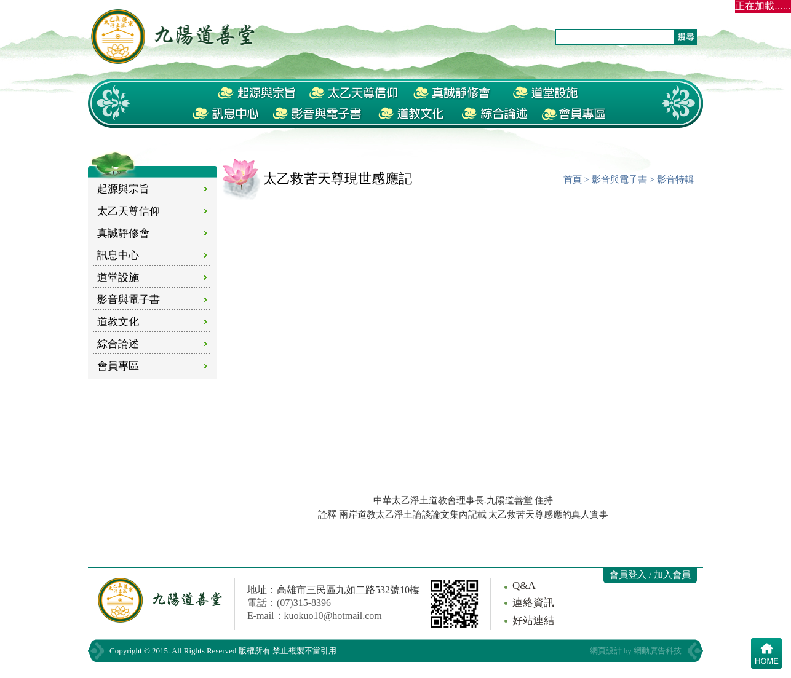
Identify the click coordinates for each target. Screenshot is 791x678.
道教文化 (118, 322)
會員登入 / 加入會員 (650, 575)
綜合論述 (118, 344)
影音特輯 (675, 179)
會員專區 (118, 366)
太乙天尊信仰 (128, 211)
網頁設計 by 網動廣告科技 (636, 650)
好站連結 (533, 620)
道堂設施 (118, 277)
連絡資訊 (533, 603)
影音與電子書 (128, 299)
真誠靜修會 (123, 233)
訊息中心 (118, 255)
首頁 (572, 179)
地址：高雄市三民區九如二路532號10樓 (333, 590)
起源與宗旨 (123, 189)
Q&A (524, 585)
